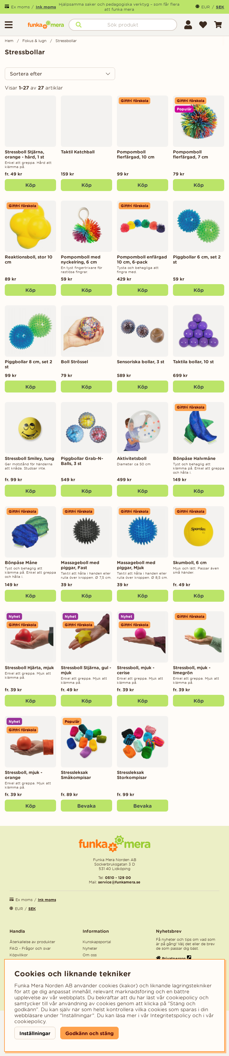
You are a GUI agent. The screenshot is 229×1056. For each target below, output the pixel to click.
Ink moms (46, 6)
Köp (30, 185)
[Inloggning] (188, 25)
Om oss (90, 955)
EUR (205, 7)
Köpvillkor (19, 955)
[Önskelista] (203, 25)
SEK (220, 6)
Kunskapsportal (97, 942)
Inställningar (34, 1033)
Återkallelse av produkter (32, 942)
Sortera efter (26, 74)
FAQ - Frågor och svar (30, 948)
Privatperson (174, 958)
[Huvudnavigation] (14, 24)
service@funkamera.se (118, 882)
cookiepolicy (30, 1021)
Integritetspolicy (170, 1015)
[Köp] (86, 185)
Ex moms (20, 7)
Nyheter (90, 948)
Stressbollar (66, 41)
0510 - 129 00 (118, 877)
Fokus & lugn (34, 41)
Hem (9, 41)
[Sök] (123, 25)
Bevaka (86, 806)
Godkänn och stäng (89, 1033)
